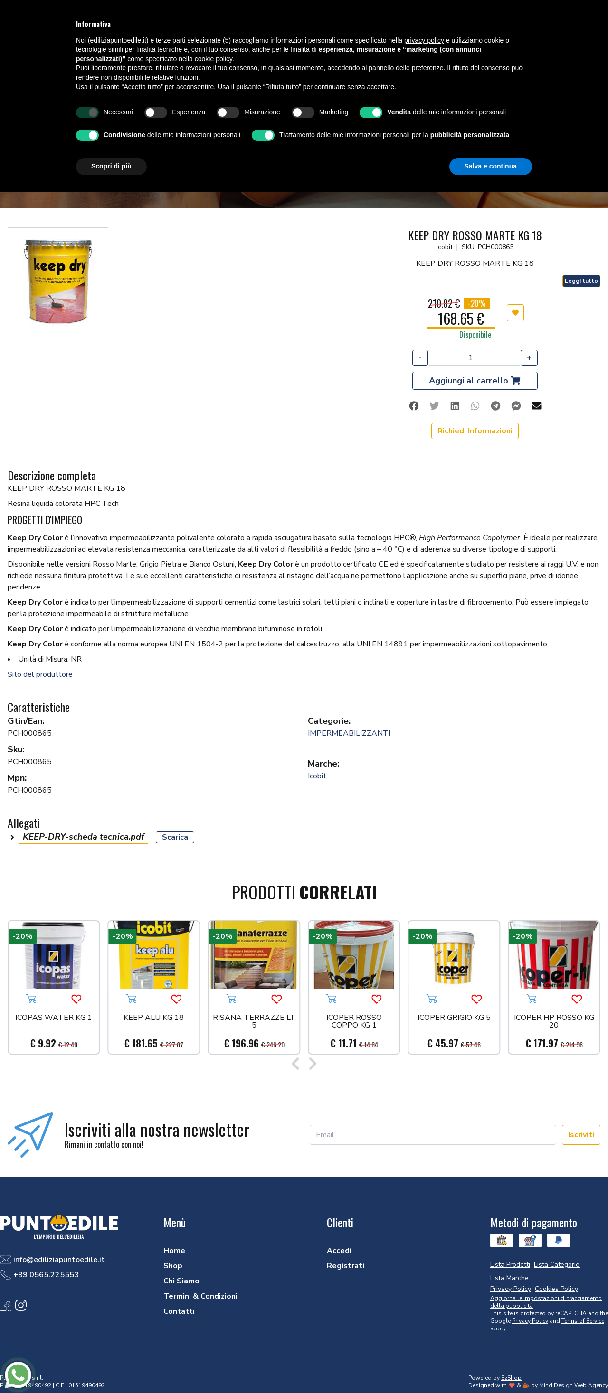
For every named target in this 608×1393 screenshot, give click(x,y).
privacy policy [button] (424, 40)
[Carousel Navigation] (304, 1065)
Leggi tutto (581, 281)
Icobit (317, 776)
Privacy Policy (530, 1321)
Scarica (175, 837)
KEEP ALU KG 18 (154, 1018)
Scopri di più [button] (111, 166)
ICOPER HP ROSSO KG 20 (554, 1022)
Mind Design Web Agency (573, 1385)
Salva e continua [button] (491, 166)
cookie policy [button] (213, 59)
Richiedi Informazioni (475, 431)
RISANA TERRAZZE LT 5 (254, 1022)
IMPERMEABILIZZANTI (349, 733)
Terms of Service (582, 1321)
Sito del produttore (40, 674)
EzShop (511, 1378)
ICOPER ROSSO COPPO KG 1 (354, 1022)
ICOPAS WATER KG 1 (53, 1018)
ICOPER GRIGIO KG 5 (454, 1018)
